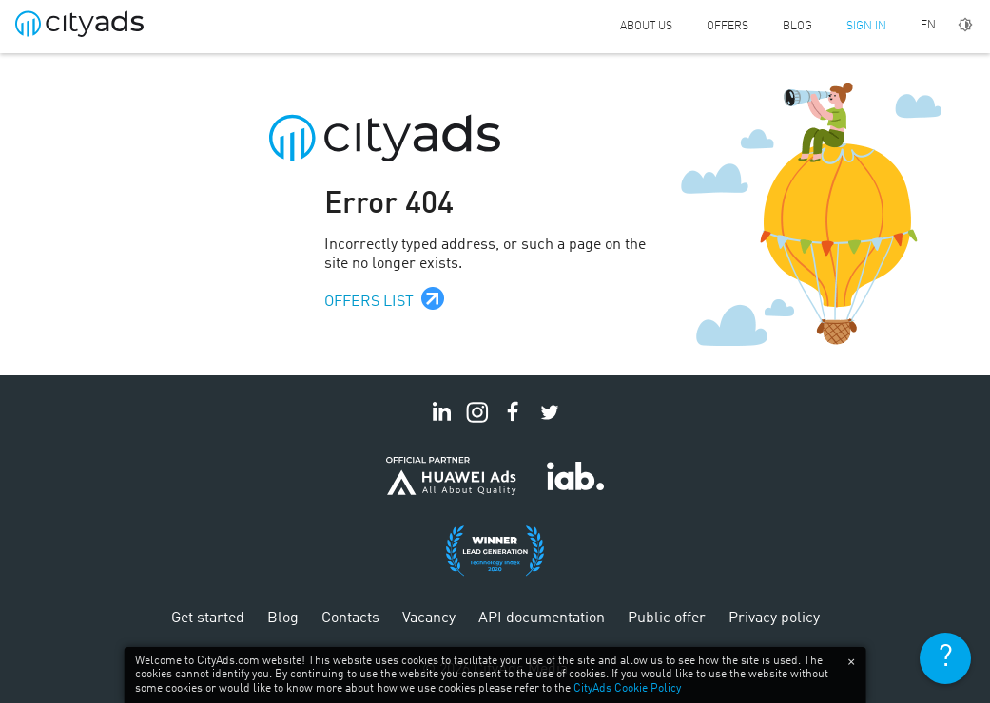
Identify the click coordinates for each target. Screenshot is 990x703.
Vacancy (429, 618)
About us (646, 26)
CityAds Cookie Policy (627, 688)
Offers (727, 26)
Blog (797, 26)
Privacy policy (774, 618)
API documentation (541, 618)
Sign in (866, 26)
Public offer (667, 618)
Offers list (369, 302)
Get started (207, 618)
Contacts (350, 618)
